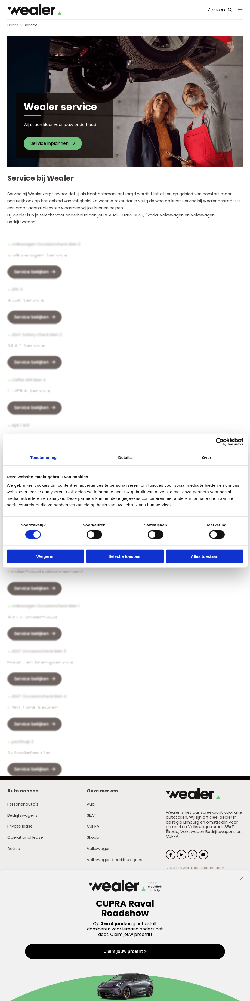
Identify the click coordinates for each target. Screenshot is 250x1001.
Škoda (93, 837)
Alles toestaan (204, 556)
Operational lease (25, 837)
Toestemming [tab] (43, 457)
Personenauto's (22, 804)
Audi (91, 804)
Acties (13, 848)
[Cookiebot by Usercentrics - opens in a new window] (219, 441)
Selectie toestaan (125, 556)
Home (13, 25)
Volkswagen (99, 848)
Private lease (20, 826)
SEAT (91, 815)
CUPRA (93, 826)
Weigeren (45, 556)
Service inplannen (52, 143)
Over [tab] (206, 457)
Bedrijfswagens (22, 815)
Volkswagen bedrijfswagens (114, 859)
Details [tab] (125, 457)
